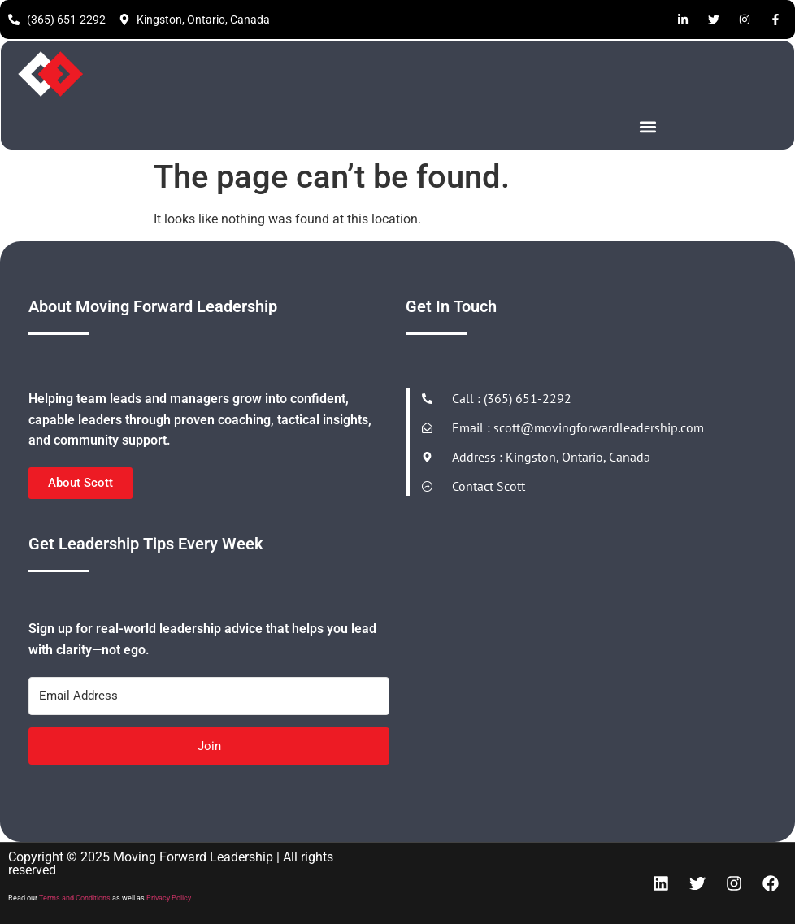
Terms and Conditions (75, 898)
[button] (648, 126)
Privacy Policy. (169, 898)
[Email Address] (208, 696)
